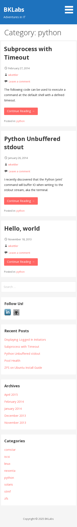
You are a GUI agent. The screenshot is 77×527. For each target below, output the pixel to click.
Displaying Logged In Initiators (25, 340)
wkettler (13, 75)
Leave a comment (19, 81)
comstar (10, 450)
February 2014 (14, 402)
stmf (7, 491)
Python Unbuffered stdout (22, 354)
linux (7, 464)
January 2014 (13, 409)
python (20, 121)
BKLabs (13, 9)
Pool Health (12, 361)
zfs (6, 498)
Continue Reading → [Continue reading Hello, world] (21, 262)
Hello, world (22, 228)
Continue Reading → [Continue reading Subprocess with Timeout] (21, 111)
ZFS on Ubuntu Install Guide (23, 368)
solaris (8, 484)
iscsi (7, 457)
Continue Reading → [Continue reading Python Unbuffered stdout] (21, 201)
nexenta (9, 471)
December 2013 (15, 416)
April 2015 (11, 395)
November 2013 (15, 423)
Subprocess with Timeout (28, 53)
